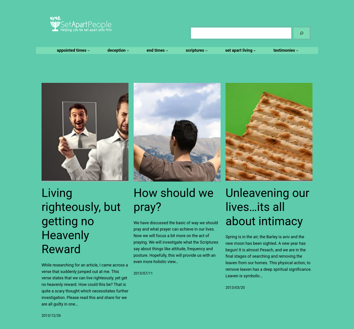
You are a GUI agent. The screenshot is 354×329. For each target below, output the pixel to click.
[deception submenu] (117, 50)
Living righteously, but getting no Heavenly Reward (81, 221)
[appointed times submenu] (73, 50)
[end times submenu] (156, 50)
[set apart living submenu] (240, 50)
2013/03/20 (235, 287)
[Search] (301, 33)
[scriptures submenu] (196, 50)
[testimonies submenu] (285, 50)
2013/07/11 (143, 273)
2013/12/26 (51, 315)
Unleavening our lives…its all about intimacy (267, 207)
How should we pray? (174, 200)
